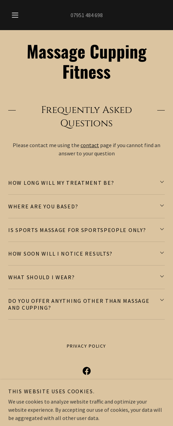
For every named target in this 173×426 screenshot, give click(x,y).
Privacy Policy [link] (86, 346)
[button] (15, 15)
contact (90, 145)
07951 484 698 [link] (87, 15)
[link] (86, 61)
